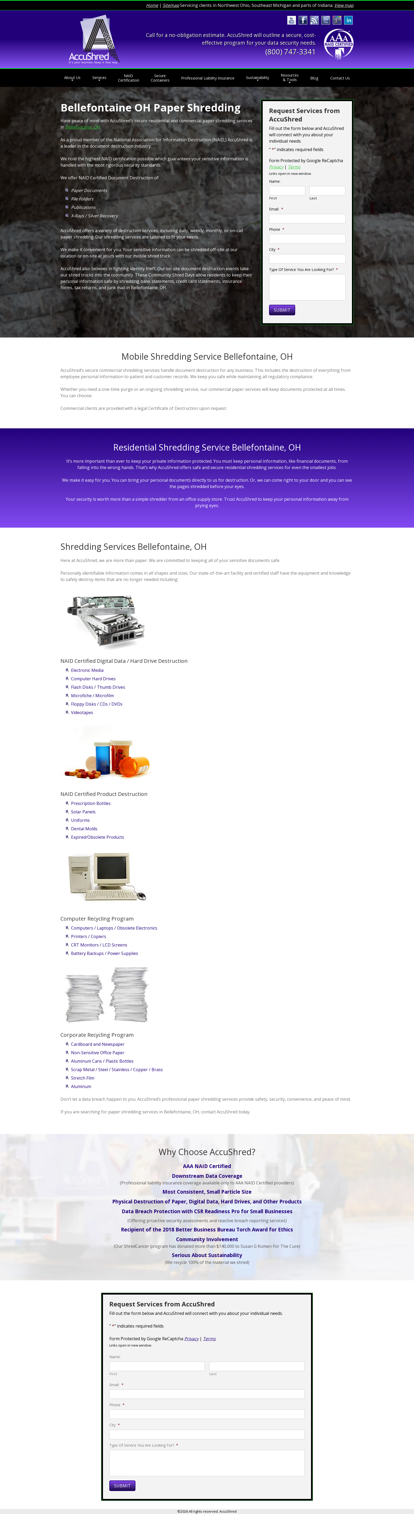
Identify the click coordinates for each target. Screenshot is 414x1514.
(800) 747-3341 (290, 52)
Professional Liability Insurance (207, 78)
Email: (276, 209)
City (274, 249)
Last (313, 198)
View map (344, 5)
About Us (72, 77)
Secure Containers (160, 78)
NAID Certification (128, 78)
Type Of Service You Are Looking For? (303, 269)
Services (99, 77)
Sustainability (257, 77)
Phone (276, 229)
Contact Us (340, 78)
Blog (314, 78)
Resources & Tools (290, 77)
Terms (294, 167)
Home (152, 5)
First (273, 198)
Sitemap (171, 5)
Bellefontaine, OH (82, 127)
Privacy (276, 167)
